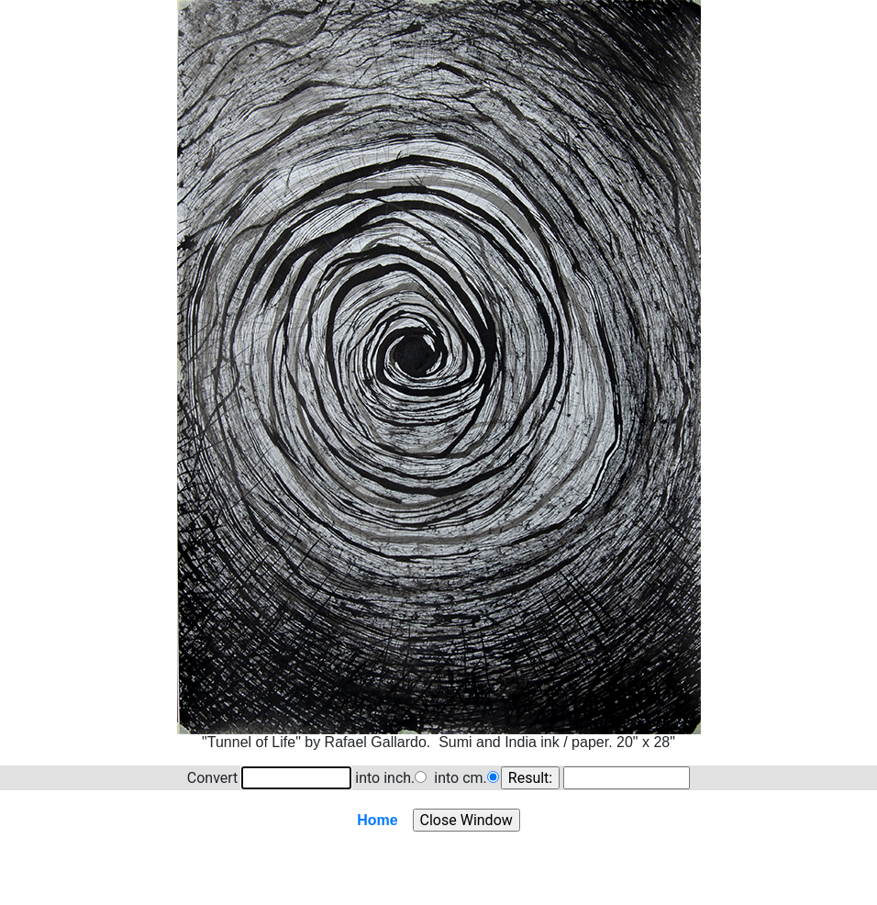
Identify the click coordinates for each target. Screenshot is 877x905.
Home (377, 820)
